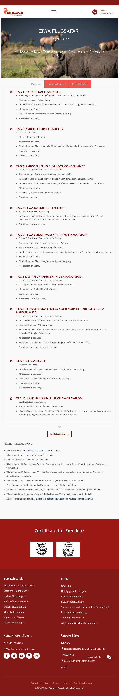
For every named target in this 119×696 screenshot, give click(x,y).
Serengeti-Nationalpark (16, 590)
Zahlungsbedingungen (72, 617)
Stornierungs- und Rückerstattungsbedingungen (86, 607)
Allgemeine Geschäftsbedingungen (79, 622)
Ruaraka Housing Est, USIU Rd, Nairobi (84, 648)
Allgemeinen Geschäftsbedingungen (47, 498)
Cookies (56, 683)
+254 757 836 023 (14, 643)
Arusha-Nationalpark (15, 622)
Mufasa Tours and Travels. (81, 498)
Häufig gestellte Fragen (73, 591)
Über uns (66, 585)
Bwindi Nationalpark (15, 596)
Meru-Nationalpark (14, 612)
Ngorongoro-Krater (14, 617)
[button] (108, 657)
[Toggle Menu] (53, 11)
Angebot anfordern (59, 434)
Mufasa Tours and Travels (38, 450)
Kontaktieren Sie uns (72, 596)
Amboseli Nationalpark (16, 601)
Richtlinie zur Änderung (74, 612)
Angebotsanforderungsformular (21, 649)
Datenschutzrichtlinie (72, 601)
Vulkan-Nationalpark (15, 606)
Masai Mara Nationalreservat (19, 585)
